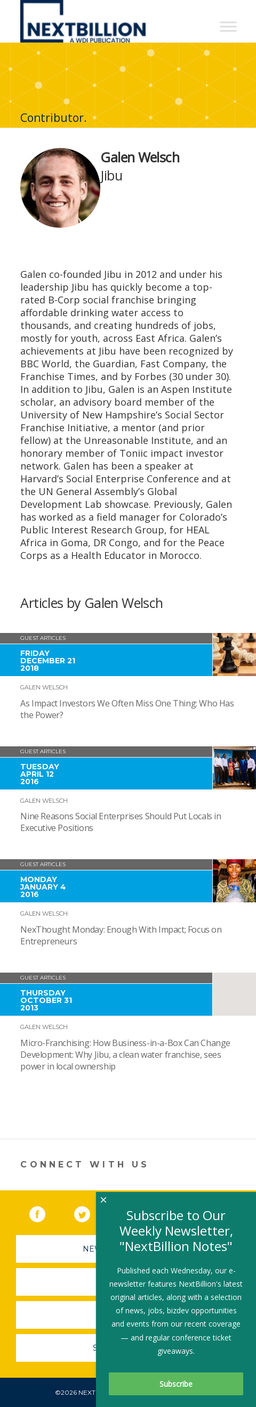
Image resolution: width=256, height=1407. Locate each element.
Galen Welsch (44, 687)
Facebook (44, 1212)
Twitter (89, 1212)
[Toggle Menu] (228, 26)
